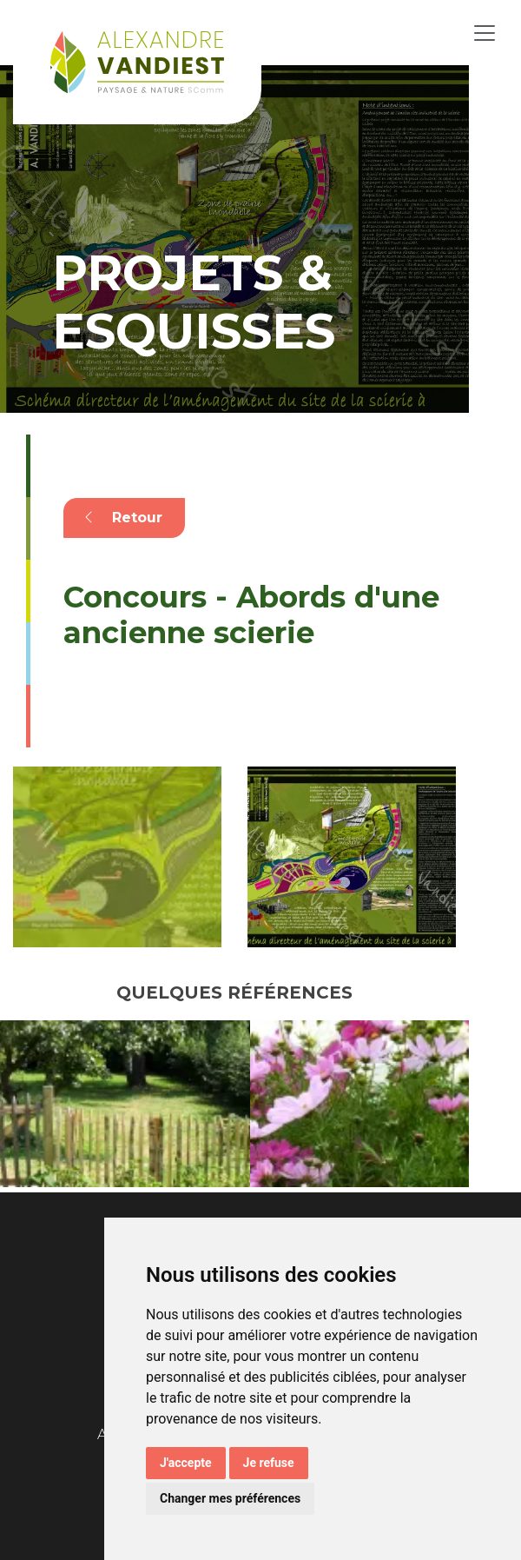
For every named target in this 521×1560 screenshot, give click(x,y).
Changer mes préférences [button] (230, 1498)
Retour (123, 517)
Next (482, 1106)
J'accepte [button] (186, 1463)
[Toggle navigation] (484, 33)
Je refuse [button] (268, 1463)
